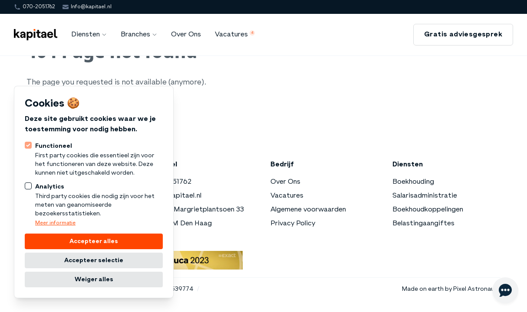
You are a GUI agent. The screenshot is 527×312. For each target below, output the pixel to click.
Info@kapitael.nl (91, 7)
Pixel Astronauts (477, 289)
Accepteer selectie (93, 260)
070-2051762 (39, 7)
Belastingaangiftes (423, 223)
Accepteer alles (93, 241)
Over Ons (285, 182)
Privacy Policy (292, 223)
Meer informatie (55, 223)
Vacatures (286, 195)
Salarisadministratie (424, 195)
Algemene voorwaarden (308, 209)
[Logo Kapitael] (35, 34)
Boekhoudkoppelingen (427, 209)
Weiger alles (94, 279)
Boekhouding (413, 182)
